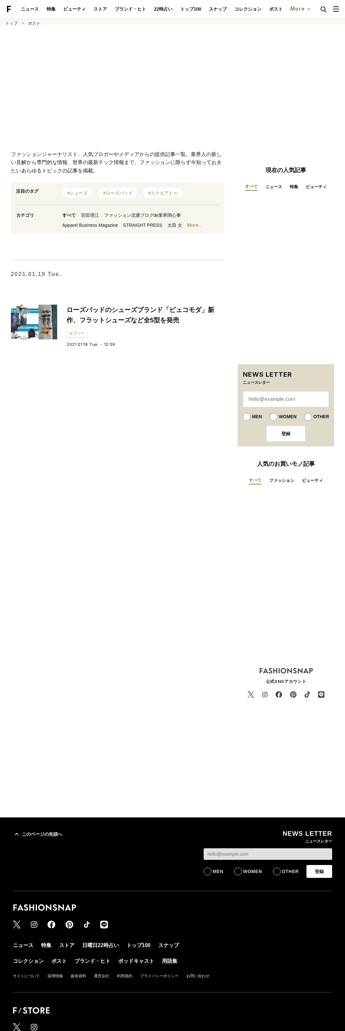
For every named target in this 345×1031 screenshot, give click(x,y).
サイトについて (26, 976)
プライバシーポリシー (159, 976)
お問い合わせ (197, 976)
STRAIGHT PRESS (142, 225)
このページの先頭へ (37, 834)
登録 (285, 433)
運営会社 (101, 976)
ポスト (276, 9)
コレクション (247, 9)
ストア (100, 9)
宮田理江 (90, 215)
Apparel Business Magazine (90, 225)
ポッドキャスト (136, 961)
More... (194, 225)
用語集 (169, 961)
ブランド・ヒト (130, 9)
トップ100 (190, 9)
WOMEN (287, 416)
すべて (69, 215)
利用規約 (124, 976)
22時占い (163, 9)
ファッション (281, 480)
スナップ (218, 9)
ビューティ (74, 9)
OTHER (321, 416)
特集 (51, 9)
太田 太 (174, 225)
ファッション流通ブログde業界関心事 (142, 215)
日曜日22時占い (100, 945)
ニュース (30, 9)
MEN (257, 416)
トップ (11, 23)
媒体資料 (78, 976)
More (301, 9)
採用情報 (55, 976)
